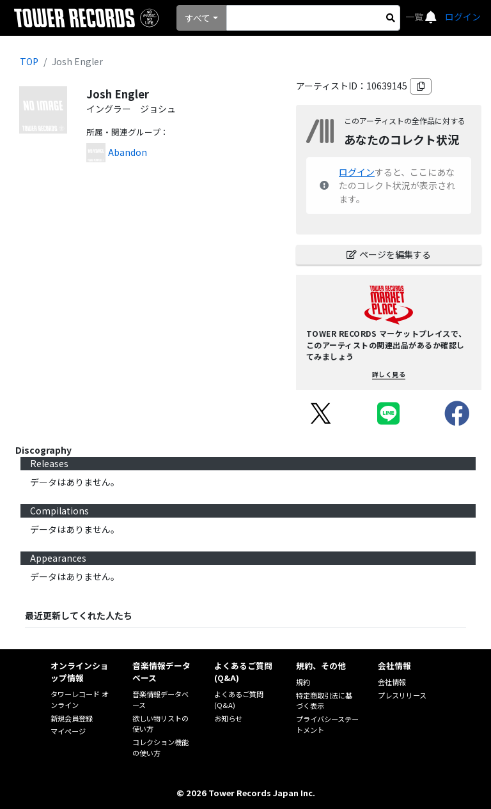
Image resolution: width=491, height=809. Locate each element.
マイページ (68, 731)
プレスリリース (402, 695)
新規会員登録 (72, 718)
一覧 (415, 16)
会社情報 (392, 682)
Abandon (127, 152)
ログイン (463, 16)
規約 (303, 682)
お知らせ (228, 718)
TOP (29, 61)
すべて (197, 18)
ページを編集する (389, 254)
